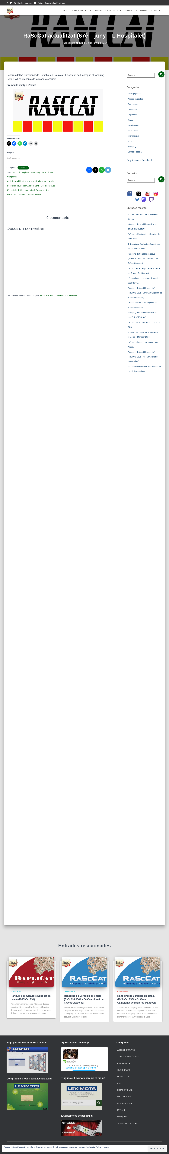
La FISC (65, 11)
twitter (11, 3)
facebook (7, 3)
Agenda (128, 11)
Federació (11, 186)
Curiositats (132, 109)
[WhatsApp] (102, 170)
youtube (35, 3)
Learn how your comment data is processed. (59, 295)
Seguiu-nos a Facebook (140, 160)
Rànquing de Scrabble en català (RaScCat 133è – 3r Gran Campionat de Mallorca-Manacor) (145, 292)
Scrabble (21, 195)
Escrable (51, 181)
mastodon (28, 3)
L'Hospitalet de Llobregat (17, 190)
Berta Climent (47, 172)
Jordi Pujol (39, 186)
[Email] (108, 170)
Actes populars (134, 93)
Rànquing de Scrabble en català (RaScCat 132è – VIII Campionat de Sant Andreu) (143, 356)
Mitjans (131, 141)
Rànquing (23, 168)
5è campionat (24, 172)
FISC (19, 186)
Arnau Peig (35, 172)
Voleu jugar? (79, 11)
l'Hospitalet (50, 186)
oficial (32, 190)
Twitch (40, 3)
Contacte (155, 11)
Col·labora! (141, 11)
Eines (130, 120)
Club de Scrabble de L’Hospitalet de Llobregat (26, 181)
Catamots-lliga (113, 11)
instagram (15, 3)
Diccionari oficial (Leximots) (55, 3)
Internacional (133, 136)
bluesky (20, 3)
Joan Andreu (28, 186)
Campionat (12, 177)
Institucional (133, 130)
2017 (14, 172)
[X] (95, 170)
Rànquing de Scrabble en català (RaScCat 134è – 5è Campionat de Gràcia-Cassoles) (143, 258)
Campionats (133, 104)
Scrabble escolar (34, 195)
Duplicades (132, 115)
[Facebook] (89, 170)
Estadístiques (133, 125)
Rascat (49, 190)
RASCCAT (11, 195)
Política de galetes (102, 1147)
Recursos (95, 11)
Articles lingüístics (135, 99)
